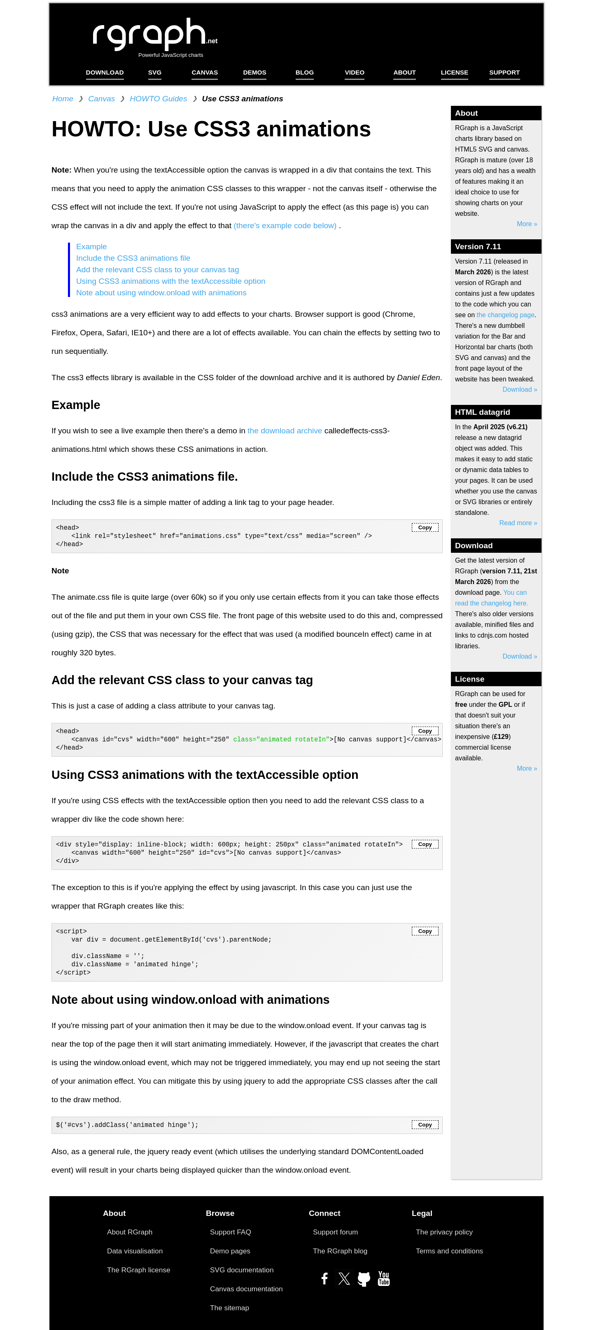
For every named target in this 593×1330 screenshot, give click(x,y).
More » (527, 223)
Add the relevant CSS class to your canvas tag (157, 269)
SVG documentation (242, 1270)
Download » (520, 389)
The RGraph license (138, 1270)
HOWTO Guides (158, 98)
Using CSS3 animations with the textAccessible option (171, 281)
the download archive (284, 430)
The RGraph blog (340, 1251)
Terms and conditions (449, 1251)
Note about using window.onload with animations (161, 292)
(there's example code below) (286, 225)
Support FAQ (230, 1232)
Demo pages (230, 1251)
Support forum (335, 1232)
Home (62, 98)
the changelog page (505, 314)
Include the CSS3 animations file (133, 258)
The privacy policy (444, 1232)
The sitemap (229, 1308)
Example (91, 246)
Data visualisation (135, 1251)
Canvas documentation (246, 1289)
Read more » (519, 522)
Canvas (101, 98)
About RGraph (129, 1232)
